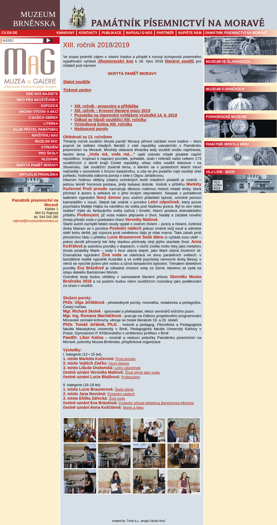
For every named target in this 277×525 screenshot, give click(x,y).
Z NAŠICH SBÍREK (43, 118)
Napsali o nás (139, 33)
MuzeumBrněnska (34, 19)
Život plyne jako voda (142, 372)
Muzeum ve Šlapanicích (240, 71)
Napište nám (190, 33)
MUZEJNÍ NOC (46, 141)
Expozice (49, 106)
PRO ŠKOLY (48, 153)
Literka (51, 124)
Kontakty (88, 33)
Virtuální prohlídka (30, 182)
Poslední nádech (121, 394)
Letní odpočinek (128, 368)
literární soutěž (179, 61)
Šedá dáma (124, 389)
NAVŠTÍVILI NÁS (45, 135)
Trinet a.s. (133, 520)
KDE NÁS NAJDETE (42, 94)
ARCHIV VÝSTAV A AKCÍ (38, 112)
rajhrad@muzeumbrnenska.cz (35, 221)
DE (15, 33)
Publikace (112, 33)
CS (3, 33)
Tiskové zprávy (77, 90)
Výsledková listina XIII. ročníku (103, 124)
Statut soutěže (76, 81)
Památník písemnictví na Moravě (236, 33)
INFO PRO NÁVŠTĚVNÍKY (37, 100)
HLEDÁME (50, 159)
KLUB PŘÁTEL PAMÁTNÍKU (35, 130)
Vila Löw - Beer (240, 181)
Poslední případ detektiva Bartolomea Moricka (156, 403)
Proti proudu (126, 359)
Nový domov (119, 363)
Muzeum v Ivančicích (240, 98)
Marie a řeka (133, 407)
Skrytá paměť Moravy (37, 165)
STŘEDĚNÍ (49, 147)
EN (9, 33)
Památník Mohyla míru (240, 153)
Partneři (165, 33)
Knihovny (65, 33)
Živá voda (117, 398)
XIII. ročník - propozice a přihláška (106, 106)
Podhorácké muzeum (240, 126)
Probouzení (130, 377)
